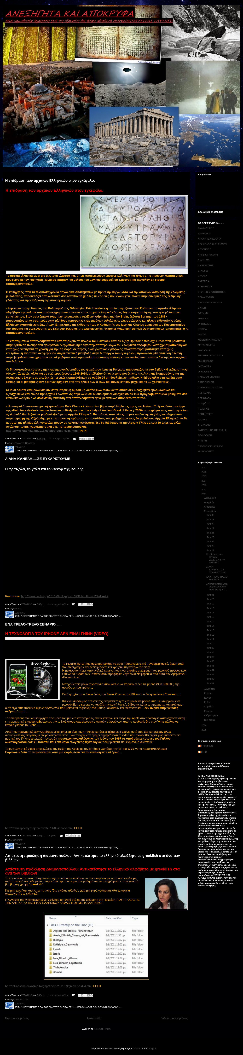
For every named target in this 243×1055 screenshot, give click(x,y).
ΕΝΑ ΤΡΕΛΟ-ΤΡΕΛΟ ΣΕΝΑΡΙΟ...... (33, 624)
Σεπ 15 (211, 621)
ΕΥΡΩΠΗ (203, 308)
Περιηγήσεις (204, 403)
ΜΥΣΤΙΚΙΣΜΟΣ (205, 361)
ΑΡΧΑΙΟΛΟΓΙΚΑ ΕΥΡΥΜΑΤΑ (212, 244)
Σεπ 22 (211, 550)
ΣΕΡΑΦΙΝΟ (207, 746)
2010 (204, 725)
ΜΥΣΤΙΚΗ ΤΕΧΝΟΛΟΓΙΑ (210, 355)
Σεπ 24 (211, 541)
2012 (204, 489)
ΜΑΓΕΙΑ (202, 334)
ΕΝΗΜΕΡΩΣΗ (205, 286)
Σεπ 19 (211, 603)
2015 (204, 476)
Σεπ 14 (211, 626)
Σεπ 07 (211, 656)
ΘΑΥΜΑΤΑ (203, 313)
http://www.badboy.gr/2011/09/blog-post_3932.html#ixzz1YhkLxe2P (64, 596)
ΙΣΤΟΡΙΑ (202, 329)
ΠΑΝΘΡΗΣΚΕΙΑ (206, 382)
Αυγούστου (210, 689)
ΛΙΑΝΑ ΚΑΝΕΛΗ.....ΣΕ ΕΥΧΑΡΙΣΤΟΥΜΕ (37, 459)
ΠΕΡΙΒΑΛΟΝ (204, 398)
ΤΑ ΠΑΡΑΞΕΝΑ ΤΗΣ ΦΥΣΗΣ (212, 430)
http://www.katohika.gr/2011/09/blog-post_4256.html (42, 430)
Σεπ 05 (211, 665)
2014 (204, 481)
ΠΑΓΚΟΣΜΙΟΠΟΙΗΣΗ (209, 377)
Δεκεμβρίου (210, 498)
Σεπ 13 (211, 630)
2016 (204, 472)
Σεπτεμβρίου (211, 511)
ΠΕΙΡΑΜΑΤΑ (204, 393)
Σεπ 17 (211, 612)
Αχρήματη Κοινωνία (208, 254)
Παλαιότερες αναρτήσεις (174, 1018)
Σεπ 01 (211, 683)
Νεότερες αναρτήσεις (17, 1018)
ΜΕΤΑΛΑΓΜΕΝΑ (206, 345)
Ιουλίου (208, 693)
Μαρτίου (208, 711)
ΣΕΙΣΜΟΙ (202, 419)
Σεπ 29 (211, 519)
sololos (137, 1048)
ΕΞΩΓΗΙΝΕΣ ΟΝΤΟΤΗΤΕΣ (211, 292)
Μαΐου (207, 702)
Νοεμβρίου (210, 502)
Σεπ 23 (211, 546)
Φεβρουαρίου (211, 715)
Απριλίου (209, 706)
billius (204, 752)
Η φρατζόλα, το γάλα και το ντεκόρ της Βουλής (44, 469)
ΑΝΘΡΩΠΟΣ (204, 233)
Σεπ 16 (211, 617)
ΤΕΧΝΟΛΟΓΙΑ (205, 435)
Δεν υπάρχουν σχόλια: (59, 438)
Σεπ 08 (211, 652)
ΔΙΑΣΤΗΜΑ (203, 260)
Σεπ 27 (211, 528)
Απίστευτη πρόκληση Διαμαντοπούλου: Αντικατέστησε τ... (217, 587)
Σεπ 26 (211, 532)
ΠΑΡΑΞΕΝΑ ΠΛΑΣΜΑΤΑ (210, 387)
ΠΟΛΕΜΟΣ (203, 408)
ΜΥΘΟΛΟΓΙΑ (204, 350)
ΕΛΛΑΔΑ (17, 608)
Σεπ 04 (211, 670)
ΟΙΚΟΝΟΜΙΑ (204, 366)
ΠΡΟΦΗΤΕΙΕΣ (205, 414)
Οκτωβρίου (210, 506)
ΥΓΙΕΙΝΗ (202, 440)
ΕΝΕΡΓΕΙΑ (203, 281)
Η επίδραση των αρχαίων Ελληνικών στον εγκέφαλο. (50, 181)
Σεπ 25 (211, 537)
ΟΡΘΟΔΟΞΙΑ (205, 371)
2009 (204, 730)
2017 (204, 467)
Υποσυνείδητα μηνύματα (210, 446)
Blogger (152, 1048)
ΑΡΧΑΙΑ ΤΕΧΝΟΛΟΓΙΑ (24, 443)
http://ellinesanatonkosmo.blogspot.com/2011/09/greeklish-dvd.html (48, 986)
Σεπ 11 (211, 639)
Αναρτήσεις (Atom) (102, 1029)
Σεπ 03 (211, 674)
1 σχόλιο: (52, 835)
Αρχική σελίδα (94, 1018)
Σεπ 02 (211, 679)
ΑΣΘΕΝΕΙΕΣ (204, 249)
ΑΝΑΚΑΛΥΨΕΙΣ (206, 228)
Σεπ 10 (211, 643)
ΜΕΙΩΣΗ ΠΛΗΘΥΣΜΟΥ (210, 339)
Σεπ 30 (211, 515)
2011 (204, 494)
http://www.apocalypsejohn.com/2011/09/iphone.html (39, 828)
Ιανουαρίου (210, 720)
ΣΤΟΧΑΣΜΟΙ (204, 424)
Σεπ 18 (211, 608)
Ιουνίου (208, 697)
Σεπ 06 (211, 661)
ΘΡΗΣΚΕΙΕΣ (204, 324)
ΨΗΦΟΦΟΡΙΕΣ (206, 451)
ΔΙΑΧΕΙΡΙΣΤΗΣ (205, 265)
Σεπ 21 (211, 595)
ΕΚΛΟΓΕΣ (203, 270)
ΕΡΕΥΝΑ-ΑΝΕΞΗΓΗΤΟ (210, 302)
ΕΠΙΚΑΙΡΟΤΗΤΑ (21, 999)
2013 (204, 485)
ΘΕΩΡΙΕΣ (18, 840)
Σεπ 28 (211, 524)
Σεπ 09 (211, 648)
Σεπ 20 (211, 599)
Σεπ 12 (211, 634)
